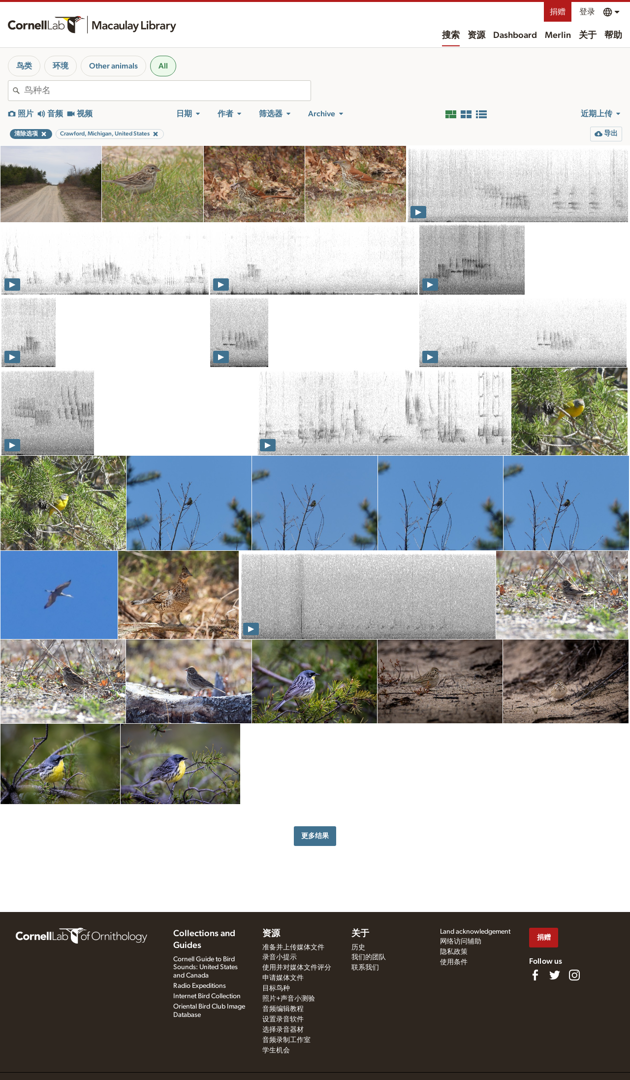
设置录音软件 (283, 1019)
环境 (60, 66)
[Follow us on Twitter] (555, 975)
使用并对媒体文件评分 (296, 967)
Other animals (113, 66)
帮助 (613, 35)
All (163, 66)
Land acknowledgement (475, 931)
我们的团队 (368, 957)
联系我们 (365, 967)
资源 (476, 35)
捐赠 (558, 12)
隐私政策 (454, 951)
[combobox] (167, 91)
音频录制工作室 (286, 1040)
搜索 (451, 35)
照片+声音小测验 (288, 998)
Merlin (558, 35)
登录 (587, 12)
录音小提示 (279, 957)
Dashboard (515, 35)
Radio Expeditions (199, 985)
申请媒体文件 (283, 978)
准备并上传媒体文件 (293, 947)
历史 (358, 947)
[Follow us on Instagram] (574, 975)
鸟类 (24, 66)
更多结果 (315, 836)
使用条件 (454, 962)
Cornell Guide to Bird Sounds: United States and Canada (205, 967)
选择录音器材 (283, 1029)
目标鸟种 (276, 988)
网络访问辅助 (460, 941)
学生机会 (276, 1050)
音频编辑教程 (283, 1009)
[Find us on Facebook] (535, 975)
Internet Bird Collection (207, 996)
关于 (588, 35)
